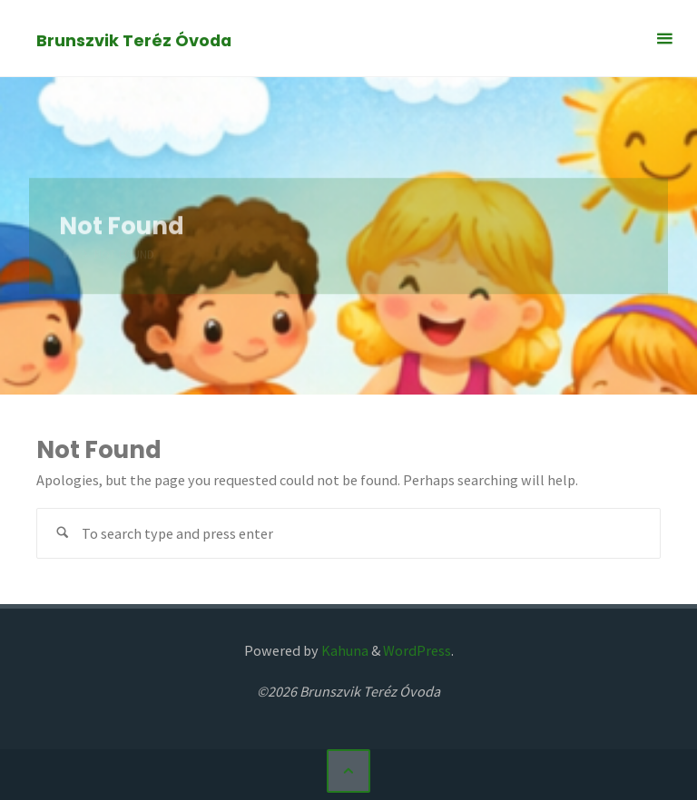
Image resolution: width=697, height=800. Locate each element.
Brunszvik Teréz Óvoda (133, 39)
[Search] (62, 534)
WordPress (417, 650)
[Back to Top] (348, 771)
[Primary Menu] (664, 38)
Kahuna (343, 650)
